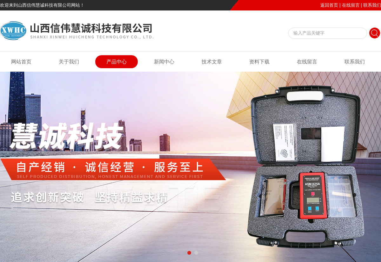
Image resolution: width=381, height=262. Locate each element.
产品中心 (116, 61)
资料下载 (259, 61)
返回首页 (329, 5)
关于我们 (69, 61)
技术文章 (212, 61)
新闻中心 (164, 61)
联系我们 (372, 5)
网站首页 (21, 61)
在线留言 (351, 5)
